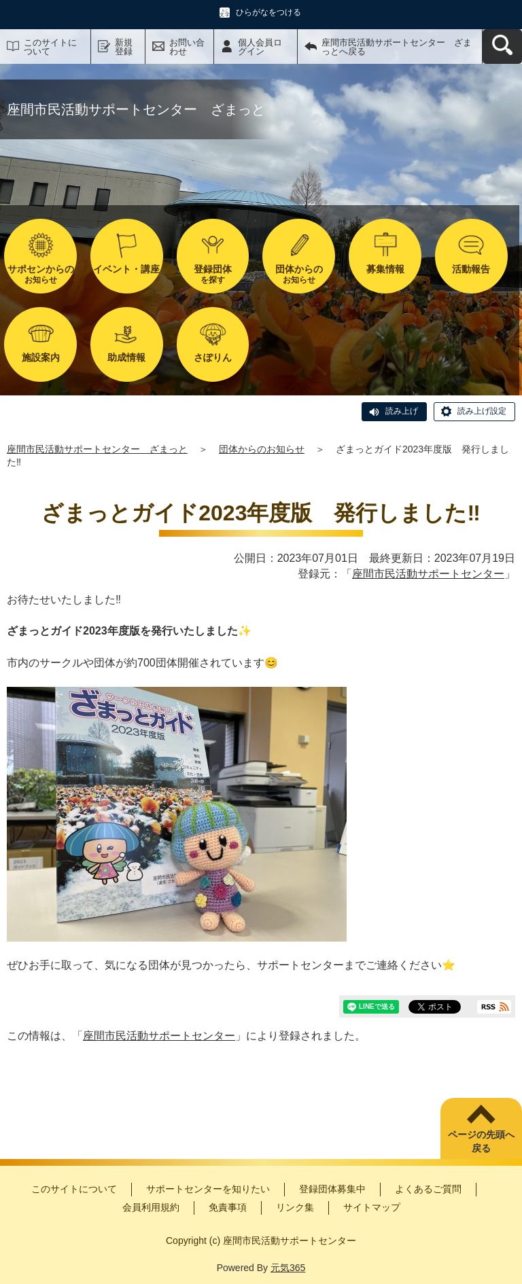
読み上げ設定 (481, 411)
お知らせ (40, 274)
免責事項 (228, 1207)
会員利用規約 (150, 1207)
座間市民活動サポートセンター (428, 573)
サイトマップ (371, 1207)
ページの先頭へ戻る (481, 1141)
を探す (213, 274)
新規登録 (124, 46)
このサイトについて (50, 46)
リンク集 (295, 1207)
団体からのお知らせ (261, 449)
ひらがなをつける (268, 12)
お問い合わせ (187, 46)
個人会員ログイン (260, 46)
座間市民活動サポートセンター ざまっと (97, 449)
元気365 (288, 1267)
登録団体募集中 (332, 1188)
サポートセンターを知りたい (208, 1188)
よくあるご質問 (428, 1188)
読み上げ (401, 411)
